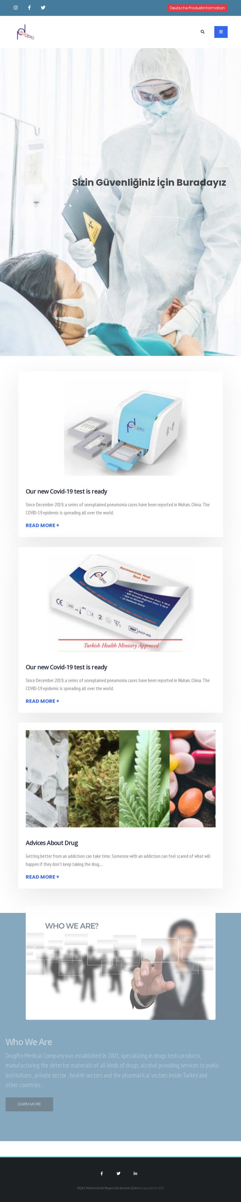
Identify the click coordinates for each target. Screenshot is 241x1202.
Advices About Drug (52, 845)
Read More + (42, 527)
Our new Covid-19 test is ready (66, 493)
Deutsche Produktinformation (197, 8)
